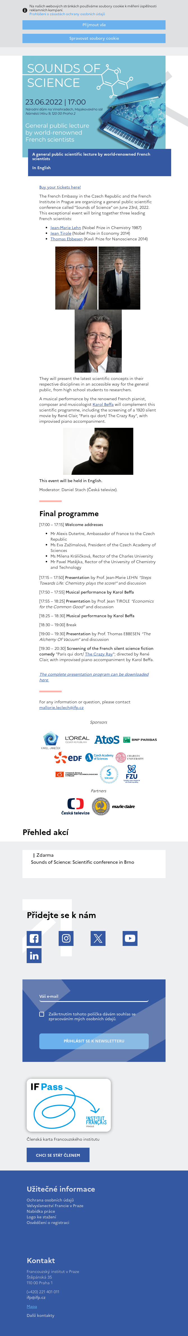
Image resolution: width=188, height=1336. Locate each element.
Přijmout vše (94, 25)
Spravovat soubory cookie (94, 38)
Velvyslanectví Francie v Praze (55, 1206)
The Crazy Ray (99, 654)
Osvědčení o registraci (48, 1223)
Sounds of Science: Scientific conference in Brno (82, 862)
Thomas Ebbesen (67, 239)
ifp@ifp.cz (36, 1298)
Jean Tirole (61, 233)
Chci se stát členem (58, 1155)
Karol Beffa (103, 405)
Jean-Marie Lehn (66, 228)
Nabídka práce (41, 1211)
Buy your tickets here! (60, 187)
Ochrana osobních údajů (50, 1200)
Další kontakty (40, 1316)
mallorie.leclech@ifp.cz (61, 708)
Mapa (32, 1307)
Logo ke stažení (41, 1217)
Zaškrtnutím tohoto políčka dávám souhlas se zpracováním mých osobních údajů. (92, 1016)
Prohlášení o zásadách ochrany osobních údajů (67, 14)
